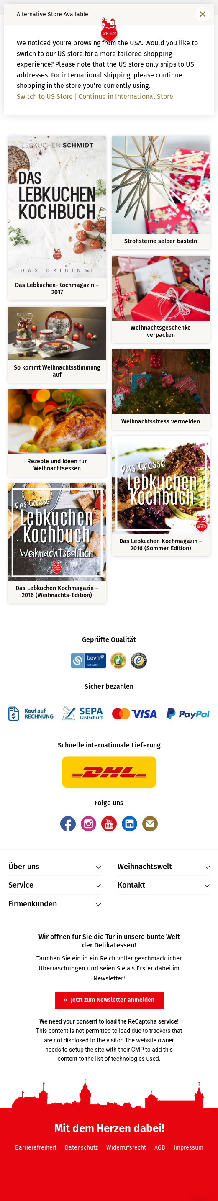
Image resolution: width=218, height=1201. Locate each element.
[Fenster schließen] (202, 14)
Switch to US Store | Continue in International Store (95, 96)
